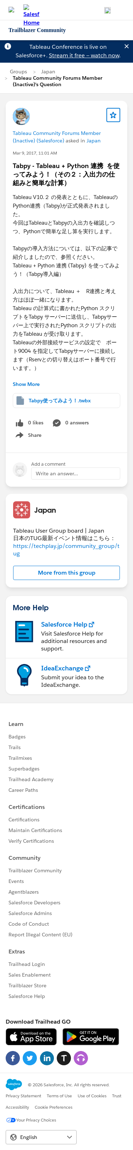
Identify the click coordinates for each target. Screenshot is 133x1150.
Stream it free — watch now (84, 55)
